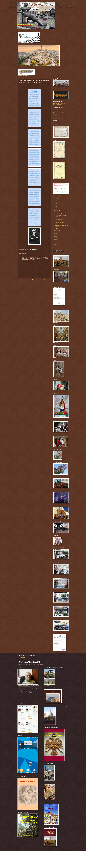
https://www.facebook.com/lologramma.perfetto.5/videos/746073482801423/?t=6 (60, 104)
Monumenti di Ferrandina (21, 657)
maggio (56, 236)
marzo (56, 239)
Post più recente (21, 279)
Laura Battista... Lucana (59, 219)
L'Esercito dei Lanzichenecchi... (60, 222)
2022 (55, 204)
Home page (34, 279)
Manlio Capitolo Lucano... (59, 220)
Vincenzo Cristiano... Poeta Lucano (60, 217)
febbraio (56, 241)
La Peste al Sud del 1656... (59, 223)
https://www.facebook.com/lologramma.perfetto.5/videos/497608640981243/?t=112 (60, 109)
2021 (55, 206)
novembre (57, 210)
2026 (55, 198)
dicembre (56, 208)
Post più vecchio (47, 279)
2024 (55, 201)
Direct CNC (31, 257)
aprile (56, 238)
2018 (55, 244)
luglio (56, 233)
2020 (55, 207)
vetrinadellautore (28, 661)
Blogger (47, 848)
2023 (55, 203)
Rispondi (23, 260)
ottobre (56, 211)
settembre (57, 230)
